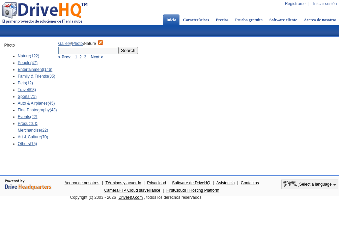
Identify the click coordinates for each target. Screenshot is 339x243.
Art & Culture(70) (33, 137)
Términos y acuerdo (123, 183)
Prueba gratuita (249, 20)
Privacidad (156, 183)
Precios (222, 20)
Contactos (250, 183)
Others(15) (27, 143)
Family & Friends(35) (36, 76)
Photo (77, 43)
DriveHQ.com (130, 197)
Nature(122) (28, 56)
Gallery (64, 43)
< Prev (64, 57)
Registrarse (295, 3)
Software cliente (283, 20)
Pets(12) (25, 83)
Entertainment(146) (35, 69)
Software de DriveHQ (191, 183)
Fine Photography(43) (37, 110)
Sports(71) (27, 96)
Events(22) (27, 116)
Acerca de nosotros (81, 183)
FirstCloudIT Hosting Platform (192, 190)
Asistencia (225, 183)
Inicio (171, 20)
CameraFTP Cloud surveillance (132, 190)
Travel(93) (27, 89)
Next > (97, 57)
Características (196, 20)
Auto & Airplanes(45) (36, 103)
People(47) (28, 62)
